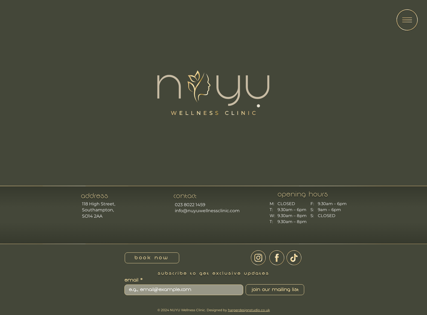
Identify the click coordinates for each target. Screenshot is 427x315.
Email (131, 280)
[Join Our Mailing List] (275, 289)
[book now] (152, 257)
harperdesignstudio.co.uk (249, 310)
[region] (407, 21)
